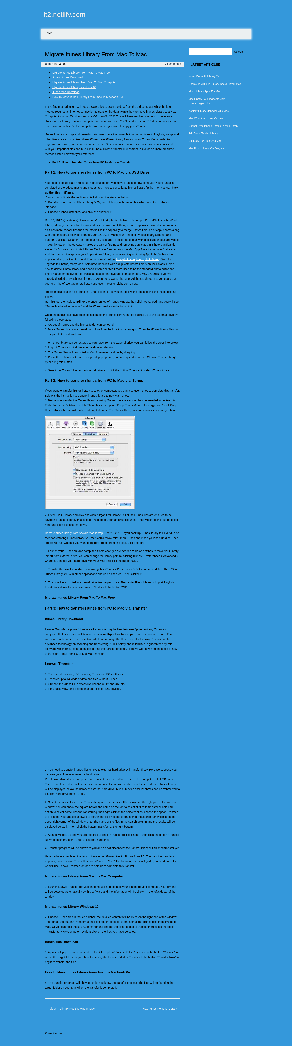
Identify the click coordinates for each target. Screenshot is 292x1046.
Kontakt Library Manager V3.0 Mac (209, 110)
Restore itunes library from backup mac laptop (74, 533)
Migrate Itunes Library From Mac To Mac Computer (84, 82)
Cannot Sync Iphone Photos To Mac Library (213, 125)
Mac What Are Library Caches (206, 118)
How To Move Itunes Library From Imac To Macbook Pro (87, 97)
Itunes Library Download (67, 77)
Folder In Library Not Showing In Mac (71, 1008)
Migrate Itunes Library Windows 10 (74, 87)
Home (48, 33)
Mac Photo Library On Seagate (206, 148)
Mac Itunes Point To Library (160, 1008)
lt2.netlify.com (64, 14)
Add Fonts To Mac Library (203, 133)
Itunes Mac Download (66, 92)
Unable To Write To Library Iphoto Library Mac (215, 83)
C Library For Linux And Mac (205, 140)
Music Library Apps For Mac (205, 91)
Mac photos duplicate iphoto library (138, 259)
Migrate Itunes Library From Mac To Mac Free (81, 72)
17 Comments (172, 64)
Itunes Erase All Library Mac (205, 76)
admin (49, 64)
